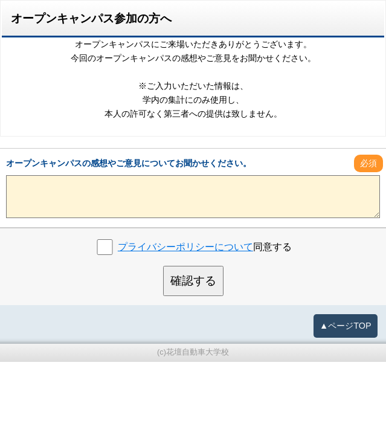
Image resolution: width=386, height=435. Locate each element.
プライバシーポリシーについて (185, 247)
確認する (193, 280)
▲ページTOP (346, 325)
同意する (205, 247)
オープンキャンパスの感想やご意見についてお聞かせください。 (128, 163)
